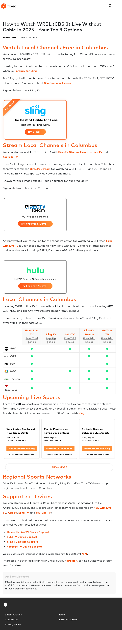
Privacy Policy (13, 624)
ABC (13, 348)
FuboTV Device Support (22, 536)
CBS (13, 356)
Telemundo (11, 390)
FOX (12, 363)
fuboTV (70, 334)
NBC (13, 371)
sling (81, 413)
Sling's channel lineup (57, 83)
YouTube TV (10, 156)
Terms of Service (68, 619)
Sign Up (51, 338)
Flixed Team (9, 37)
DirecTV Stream (68, 152)
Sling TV (51, 334)
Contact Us (11, 619)
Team (62, 614)
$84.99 (70, 342)
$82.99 (31, 342)
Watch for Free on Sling (22, 448)
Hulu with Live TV (91, 152)
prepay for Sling (26, 71)
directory (72, 560)
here (84, 553)
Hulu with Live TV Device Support (28, 532)
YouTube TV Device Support (24, 546)
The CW (15, 379)
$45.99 (51, 342)
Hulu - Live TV (31, 332)
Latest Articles (13, 614)
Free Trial (32, 338)
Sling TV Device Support (22, 541)
